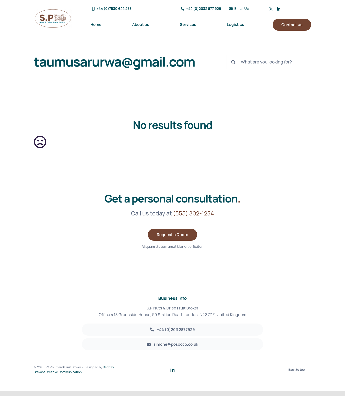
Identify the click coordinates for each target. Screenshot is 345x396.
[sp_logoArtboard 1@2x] (53, 11)
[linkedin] (278, 9)
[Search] (233, 62)
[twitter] (271, 9)
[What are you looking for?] (268, 62)
